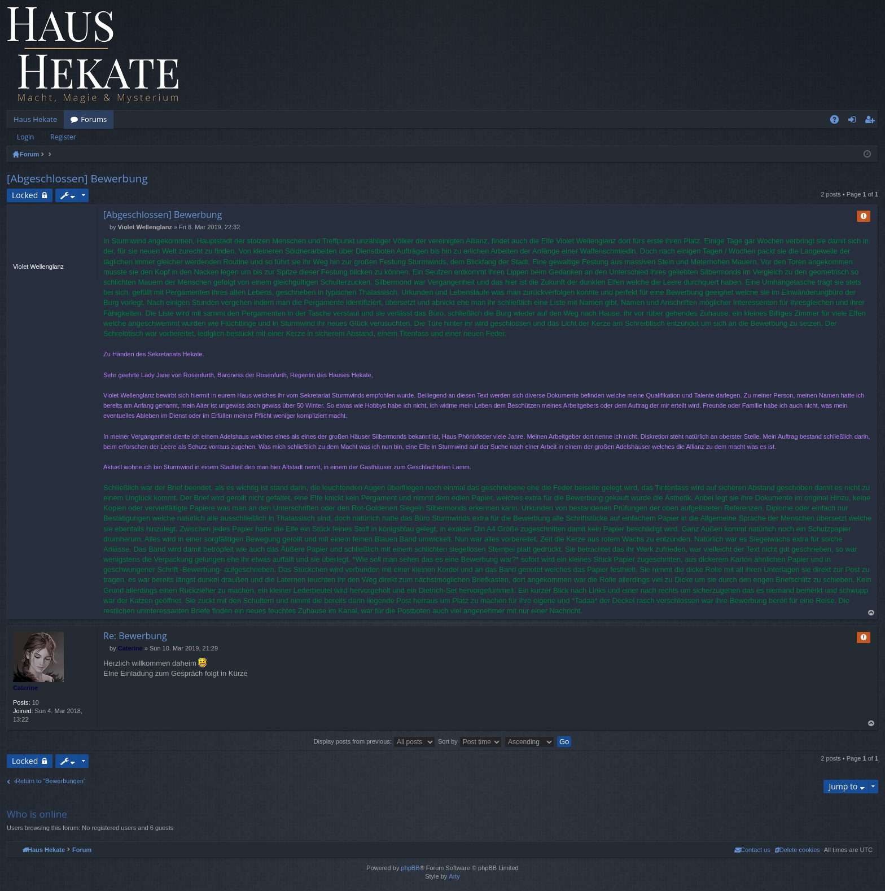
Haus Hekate (35, 119)
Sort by (470, 741)
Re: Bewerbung (135, 636)
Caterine (25, 687)
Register (63, 137)
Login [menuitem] (854, 121)
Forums (94, 119)
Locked (25, 195)
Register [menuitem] (872, 121)
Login (25, 137)
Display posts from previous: (374, 741)
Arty (454, 876)
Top (871, 613)
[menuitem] (797, 849)
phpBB (410, 867)
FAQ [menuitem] (838, 121)
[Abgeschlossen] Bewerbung (77, 178)
